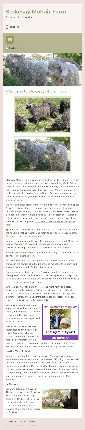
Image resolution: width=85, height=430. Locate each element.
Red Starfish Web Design (26, 425)
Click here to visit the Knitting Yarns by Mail (47, 376)
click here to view (25, 256)
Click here (11, 278)
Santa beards (32, 247)
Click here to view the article (22, 400)
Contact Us (33, 278)
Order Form (16, 48)
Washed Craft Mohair (24, 244)
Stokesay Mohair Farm (36, 11)
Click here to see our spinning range (24, 236)
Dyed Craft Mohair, (65, 241)
